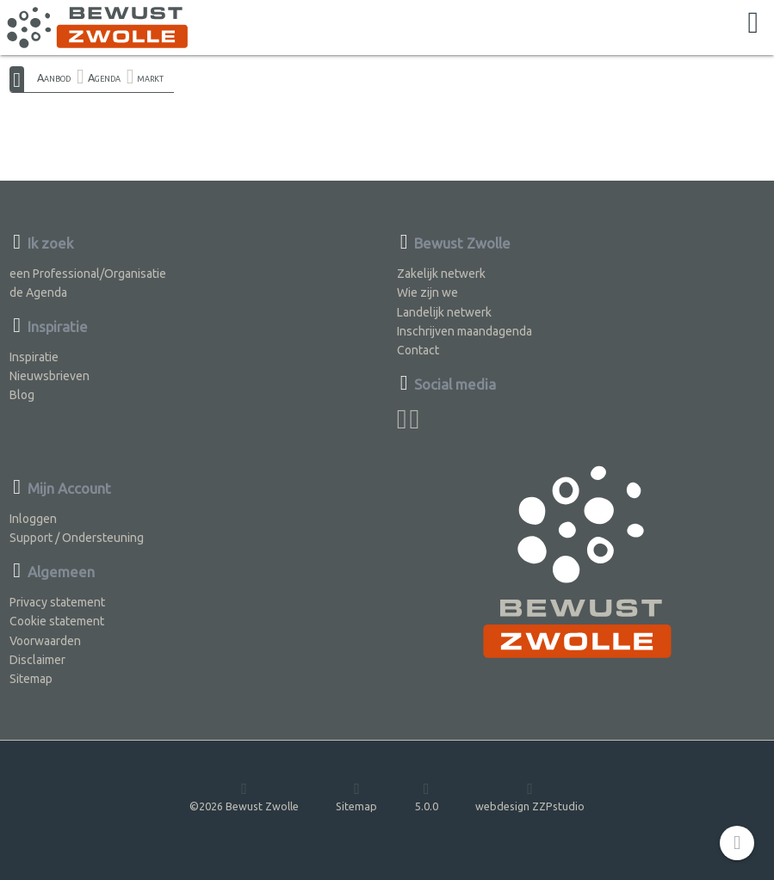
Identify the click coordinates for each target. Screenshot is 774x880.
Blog (21, 395)
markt (150, 77)
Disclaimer (37, 660)
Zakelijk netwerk (441, 273)
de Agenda (38, 292)
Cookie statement (56, 621)
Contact (418, 350)
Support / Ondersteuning (76, 538)
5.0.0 (426, 796)
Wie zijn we (427, 292)
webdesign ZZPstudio (530, 796)
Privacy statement (57, 602)
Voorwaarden (45, 641)
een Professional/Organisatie (87, 273)
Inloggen (33, 519)
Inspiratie (34, 357)
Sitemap (31, 679)
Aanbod (54, 77)
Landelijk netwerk (444, 312)
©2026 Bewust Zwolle (244, 796)
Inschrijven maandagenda (464, 331)
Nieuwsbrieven (49, 376)
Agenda (104, 77)
